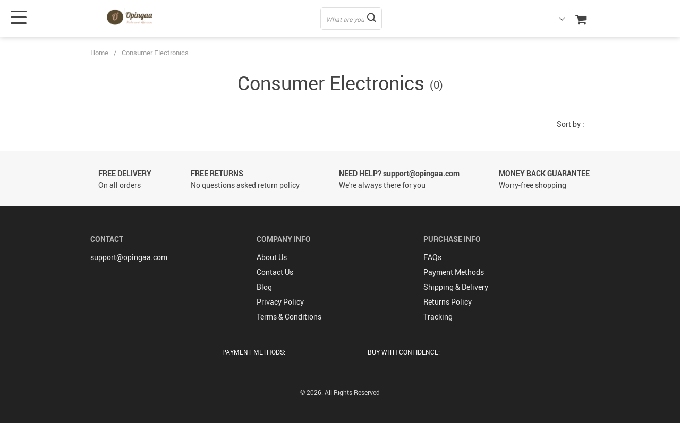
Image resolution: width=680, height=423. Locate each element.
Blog (264, 287)
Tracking (438, 317)
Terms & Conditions (289, 317)
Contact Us (275, 272)
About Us (272, 257)
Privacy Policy (280, 302)
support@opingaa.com (128, 257)
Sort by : (570, 124)
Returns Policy (447, 302)
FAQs (432, 257)
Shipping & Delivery (455, 287)
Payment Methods (453, 272)
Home (99, 52)
